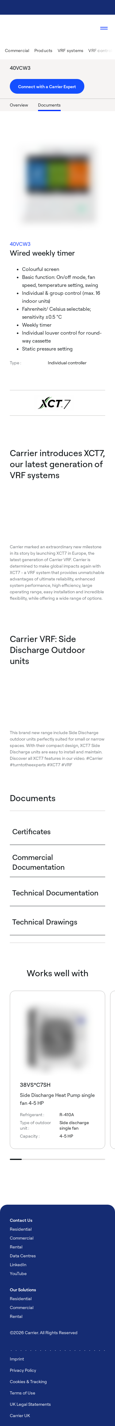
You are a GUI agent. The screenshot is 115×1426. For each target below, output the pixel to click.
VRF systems (71, 50)
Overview (19, 104)
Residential (21, 1229)
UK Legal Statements (30, 1404)
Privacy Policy (23, 1370)
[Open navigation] (104, 28)
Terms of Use (22, 1392)
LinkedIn (18, 1264)
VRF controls (101, 50)
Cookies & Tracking (28, 1381)
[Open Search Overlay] (85, 28)
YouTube (18, 1273)
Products (43, 50)
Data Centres (23, 1255)
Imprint (17, 1358)
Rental (16, 1246)
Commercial (17, 50)
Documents (49, 104)
